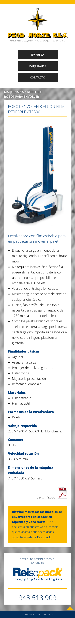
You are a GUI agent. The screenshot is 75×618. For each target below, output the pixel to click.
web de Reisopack (38, 537)
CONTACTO (37, 77)
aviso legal (48, 614)
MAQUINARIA (37, 66)
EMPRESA (37, 54)
